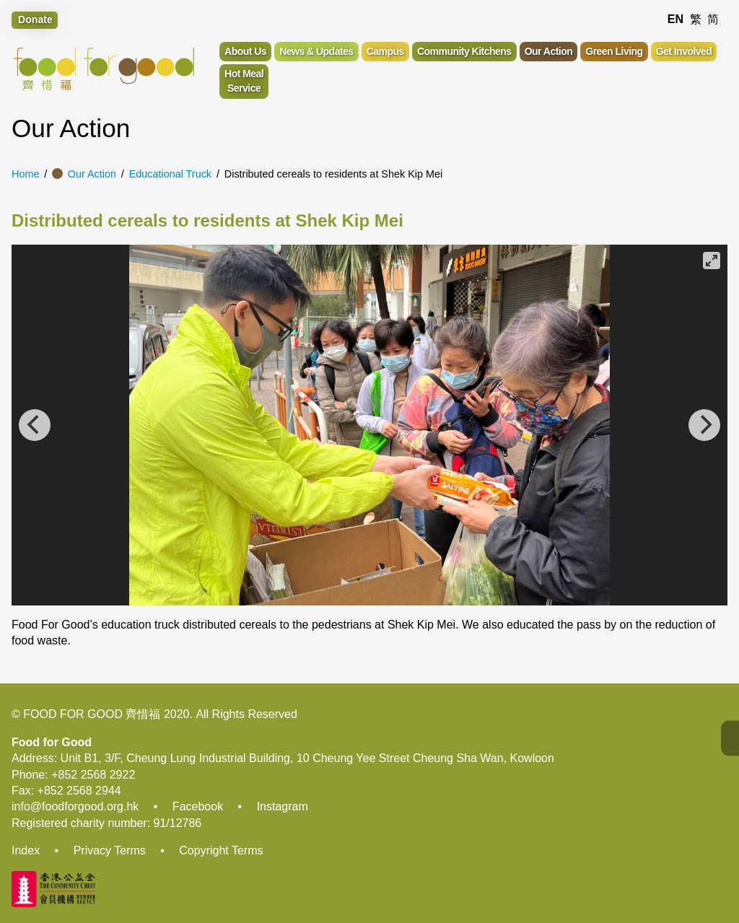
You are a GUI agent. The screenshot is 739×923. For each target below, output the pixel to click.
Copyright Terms (221, 850)
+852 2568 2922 (93, 775)
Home (25, 174)
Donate (35, 19)
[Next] (704, 425)
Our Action (92, 174)
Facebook (197, 806)
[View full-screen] (711, 260)
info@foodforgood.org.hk (75, 806)
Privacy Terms (110, 850)
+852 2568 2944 (79, 790)
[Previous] (35, 425)
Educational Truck (170, 174)
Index (26, 850)
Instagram (282, 806)
